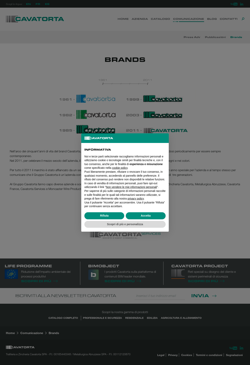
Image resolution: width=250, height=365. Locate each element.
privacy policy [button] (136, 198)
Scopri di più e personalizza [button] (125, 224)
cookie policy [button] (120, 167)
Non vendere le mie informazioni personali (131, 187)
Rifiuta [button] (104, 215)
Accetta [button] (146, 215)
